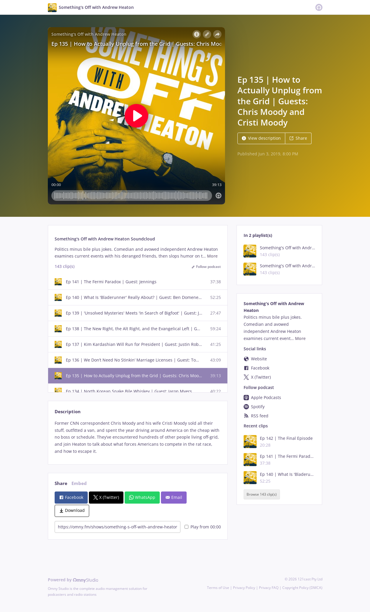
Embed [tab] (79, 483)
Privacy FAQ (268, 587)
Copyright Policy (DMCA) (302, 587)
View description (261, 138)
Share (298, 138)
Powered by (73, 579)
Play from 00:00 (203, 527)
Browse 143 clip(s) (262, 494)
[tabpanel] (138, 437)
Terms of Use (218, 587)
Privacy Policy (244, 587)
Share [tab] (61, 483)
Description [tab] (68, 411)
